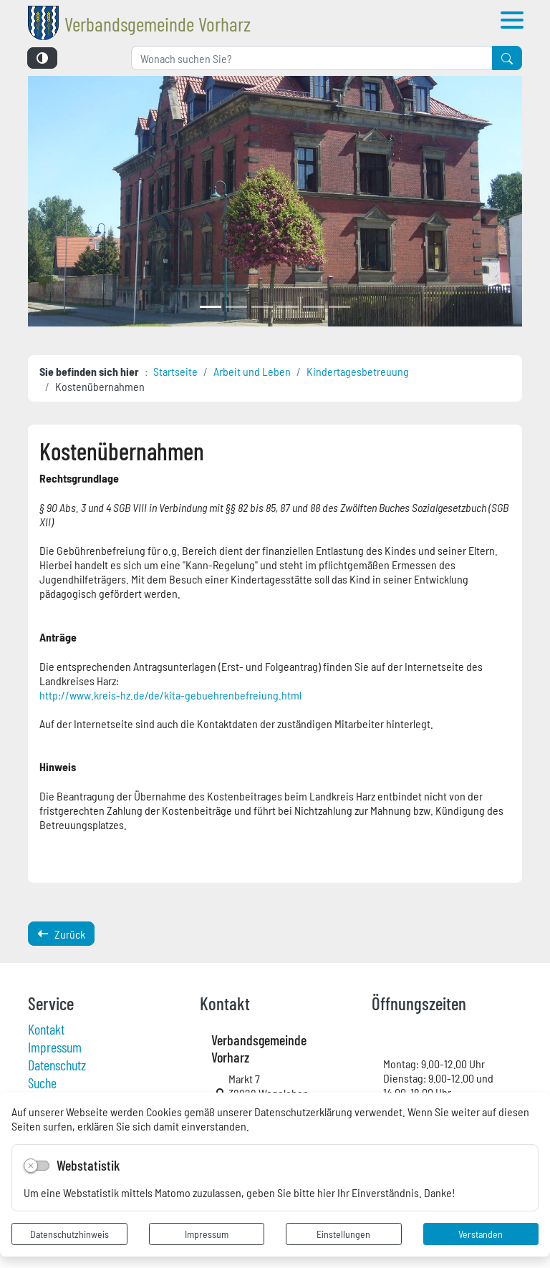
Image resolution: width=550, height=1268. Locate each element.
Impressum (206, 1233)
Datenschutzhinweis (69, 1233)
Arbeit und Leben (252, 371)
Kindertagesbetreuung (358, 371)
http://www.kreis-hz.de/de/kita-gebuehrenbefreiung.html (170, 694)
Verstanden (480, 1233)
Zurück (61, 933)
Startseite (175, 371)
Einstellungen (343, 1233)
